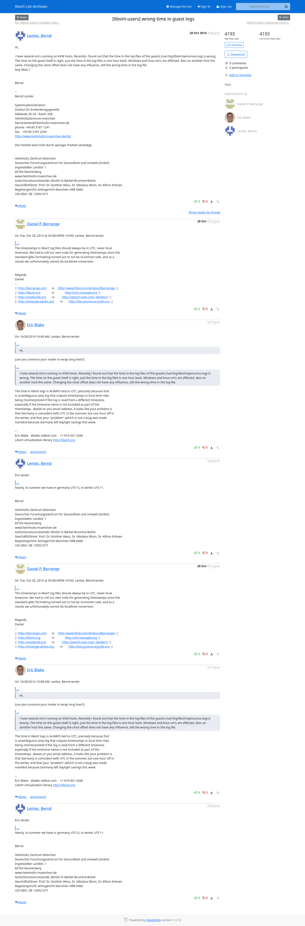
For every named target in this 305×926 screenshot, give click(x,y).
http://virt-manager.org (81, 292)
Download (236, 54)
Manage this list (179, 6)
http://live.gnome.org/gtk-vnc (89, 301)
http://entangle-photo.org (36, 301)
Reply (20, 206)
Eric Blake (35, 324)
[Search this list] (259, 6)
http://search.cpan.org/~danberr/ (85, 297)
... (17, 243)
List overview (234, 45)
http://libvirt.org (29, 292)
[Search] (286, 6)
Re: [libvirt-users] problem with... (37, 23)
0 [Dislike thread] (205, 201)
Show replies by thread (204, 212)
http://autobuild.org (32, 297)
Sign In (204, 6)
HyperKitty (153, 920)
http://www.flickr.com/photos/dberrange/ (86, 288)
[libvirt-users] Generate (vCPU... (268, 23)
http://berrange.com (32, 288)
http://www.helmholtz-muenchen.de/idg (43, 136)
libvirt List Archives (31, 6)
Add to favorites (238, 75)
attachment (38, 452)
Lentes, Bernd (39, 35)
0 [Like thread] (197, 201)
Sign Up (224, 6)
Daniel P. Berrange (43, 223)
